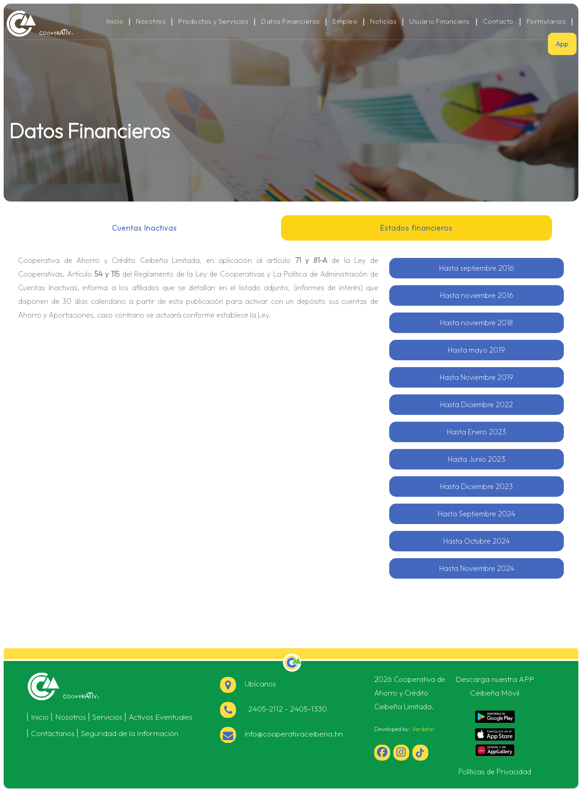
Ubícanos (248, 683)
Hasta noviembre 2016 (476, 295)
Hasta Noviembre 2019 (476, 377)
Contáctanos (53, 733)
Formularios (546, 21)
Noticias (383, 21)
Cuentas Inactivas (144, 227)
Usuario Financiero (439, 21)
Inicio (114, 21)
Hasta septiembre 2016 (476, 267)
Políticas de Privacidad (494, 771)
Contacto (498, 21)
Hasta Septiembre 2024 (476, 513)
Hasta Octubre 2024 (476, 540)
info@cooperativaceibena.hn (281, 733)
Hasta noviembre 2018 (476, 322)
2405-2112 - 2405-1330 (273, 708)
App (562, 44)
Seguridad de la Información (129, 733)
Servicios (107, 716)
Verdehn (423, 728)
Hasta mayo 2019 (476, 349)
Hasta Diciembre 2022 (476, 404)
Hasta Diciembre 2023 (476, 486)
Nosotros (151, 21)
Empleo (344, 21)
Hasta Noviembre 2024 (476, 568)
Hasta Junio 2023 (476, 459)
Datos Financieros (290, 21)
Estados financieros (416, 227)
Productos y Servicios (213, 21)
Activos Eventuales (160, 716)
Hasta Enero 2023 (476, 431)
